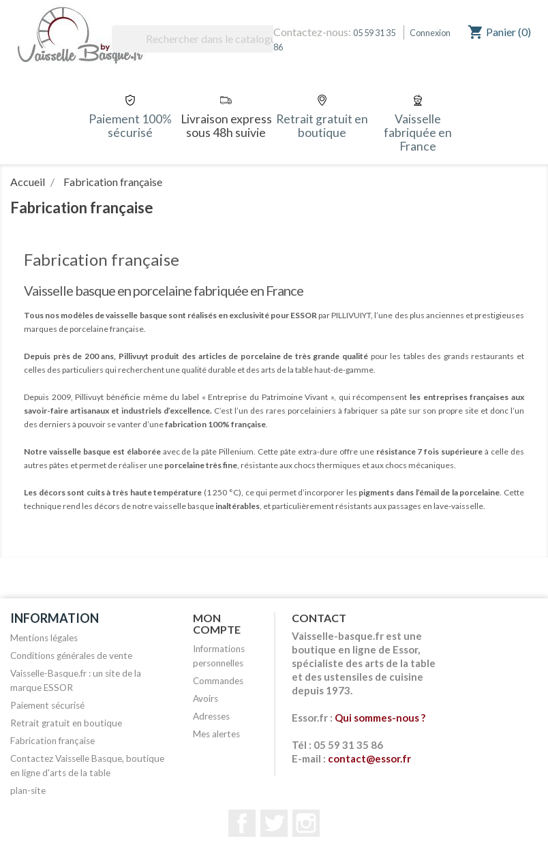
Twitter (274, 823)
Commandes (218, 680)
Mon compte (217, 623)
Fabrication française (52, 740)
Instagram (306, 823)
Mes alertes (216, 733)
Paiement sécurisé (47, 705)
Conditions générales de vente (71, 655)
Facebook (242, 823)
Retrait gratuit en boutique (322, 126)
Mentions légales (44, 637)
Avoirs (205, 698)
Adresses (211, 716)
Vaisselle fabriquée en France (418, 132)
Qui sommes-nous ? (380, 717)
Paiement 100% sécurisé (130, 126)
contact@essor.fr (369, 758)
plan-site (28, 790)
